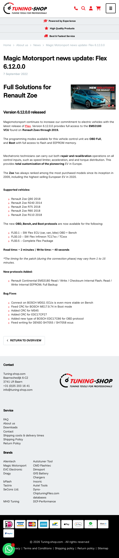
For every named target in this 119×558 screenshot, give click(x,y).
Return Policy (12, 443)
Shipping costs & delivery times (23, 435)
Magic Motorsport (14, 465)
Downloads (10, 427)
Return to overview (25, 340)
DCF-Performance (44, 501)
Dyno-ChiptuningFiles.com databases (46, 493)
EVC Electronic (12, 469)
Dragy (7, 473)
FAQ (5, 419)
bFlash (7, 481)
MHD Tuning (11, 501)
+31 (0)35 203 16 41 (16, 386)
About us (9, 423)
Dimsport (39, 469)
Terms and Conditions (37, 548)
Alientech (9, 461)
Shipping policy (64, 548)
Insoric (37, 481)
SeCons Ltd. (11, 489)
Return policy (86, 548)
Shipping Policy (13, 439)
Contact (8, 431)
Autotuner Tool (43, 461)
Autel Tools (40, 485)
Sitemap (103, 548)
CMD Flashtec (42, 465)
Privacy (15, 548)
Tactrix (7, 485)
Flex (28, 126)
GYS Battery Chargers (40, 475)
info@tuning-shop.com (17, 390)
